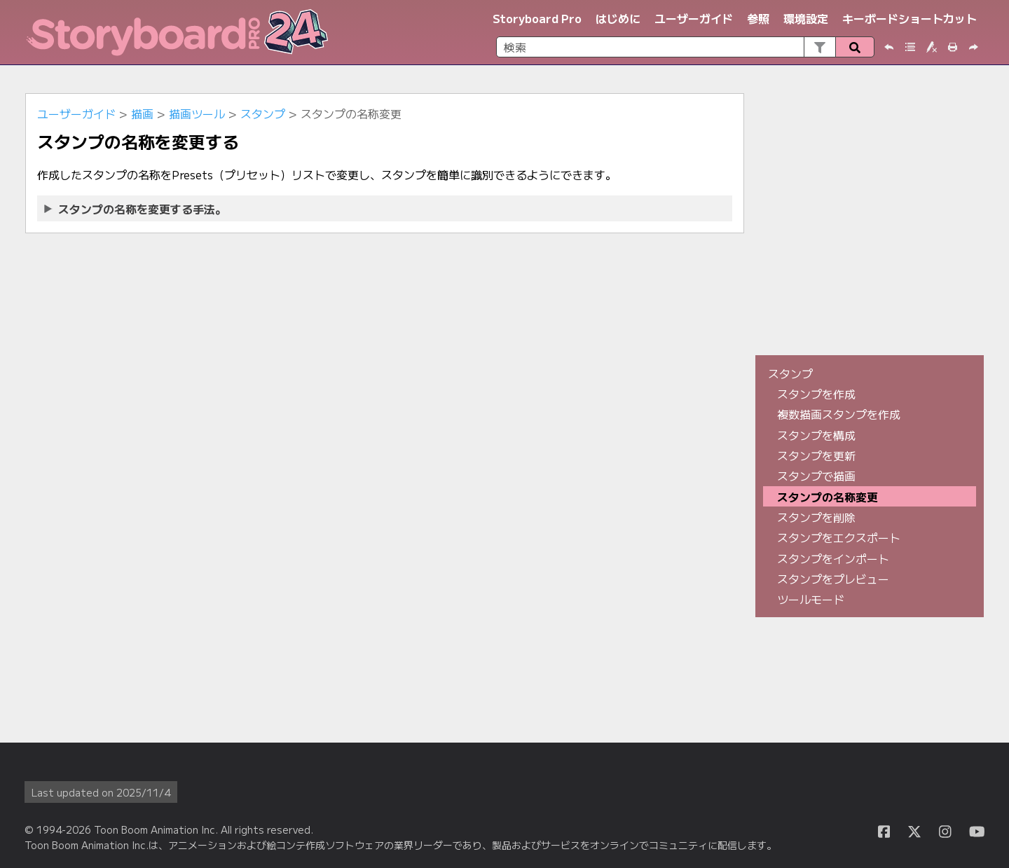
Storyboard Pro (537, 18)
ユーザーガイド (693, 18)
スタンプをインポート (833, 558)
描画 (142, 113)
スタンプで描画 (816, 475)
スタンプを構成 (816, 435)
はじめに (618, 18)
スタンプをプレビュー (833, 578)
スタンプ (262, 113)
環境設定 (805, 18)
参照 (758, 18)
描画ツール (197, 113)
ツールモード (810, 599)
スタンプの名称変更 (827, 496)
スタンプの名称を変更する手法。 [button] (136, 208)
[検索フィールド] (685, 46)
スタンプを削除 (816, 517)
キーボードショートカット (909, 18)
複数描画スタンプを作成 (838, 414)
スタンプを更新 (816, 455)
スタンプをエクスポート (838, 537)
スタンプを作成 (816, 393)
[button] (819, 46)
